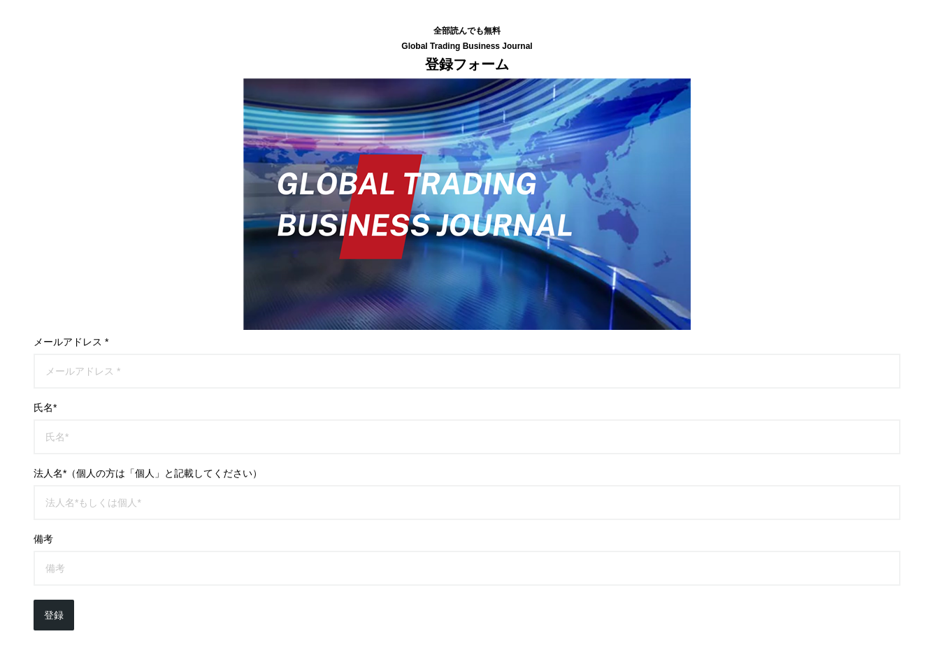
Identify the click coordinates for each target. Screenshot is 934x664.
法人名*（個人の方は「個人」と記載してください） (148, 473)
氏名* (45, 407)
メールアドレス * (71, 342)
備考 (43, 539)
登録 (54, 615)
